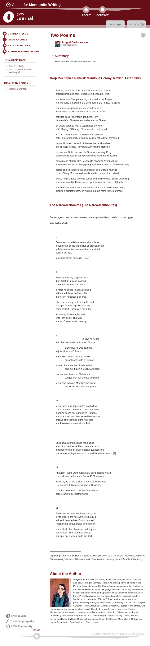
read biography (69, 45)
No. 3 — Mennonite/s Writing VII (20, 71)
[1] (114, 453)
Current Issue (18, 33)
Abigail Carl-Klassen (75, 42)
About (86, 15)
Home (37, 630)
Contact (102, 15)
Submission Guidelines (23, 51)
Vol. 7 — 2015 (16, 66)
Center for (36, 5)
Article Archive (19, 45)
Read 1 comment (18, 89)
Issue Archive (17, 39)
